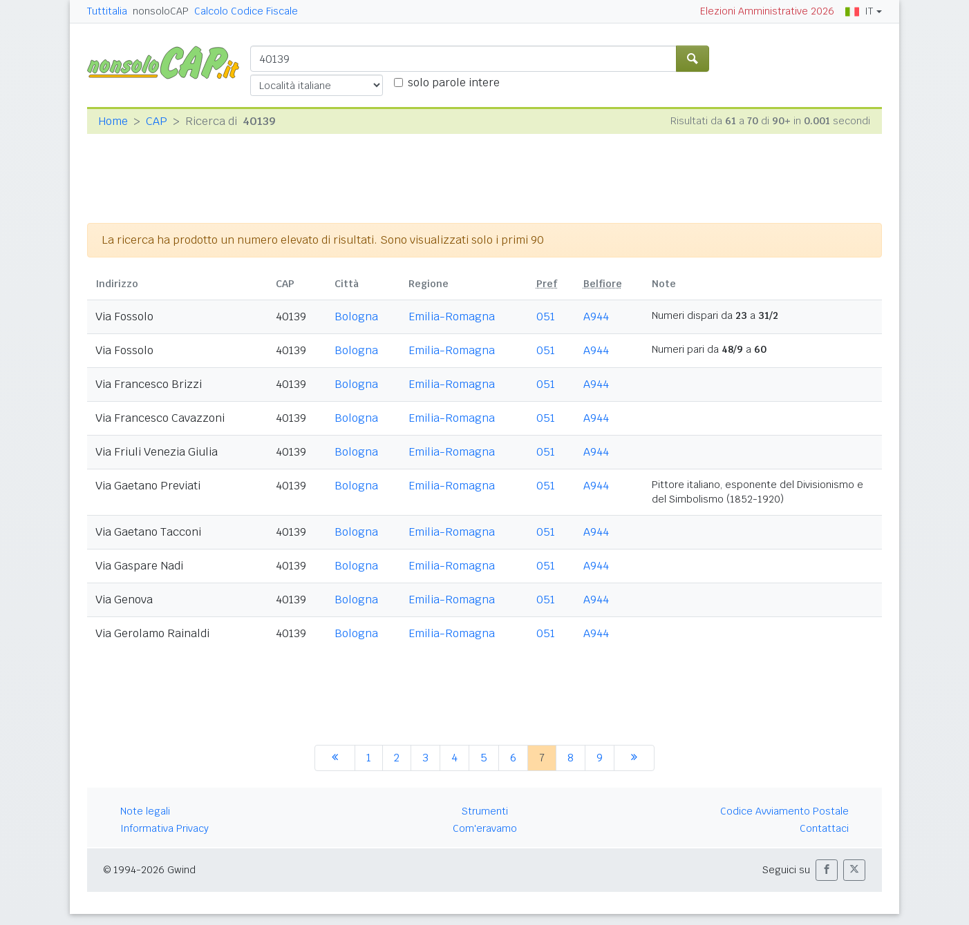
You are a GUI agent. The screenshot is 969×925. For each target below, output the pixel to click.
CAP (156, 121)
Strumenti (485, 811)
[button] (827, 870)
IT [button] (859, 11)
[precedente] (334, 758)
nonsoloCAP (161, 11)
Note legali (145, 811)
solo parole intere (454, 82)
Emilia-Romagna (451, 316)
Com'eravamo (485, 828)
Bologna (356, 316)
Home (113, 121)
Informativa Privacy (164, 828)
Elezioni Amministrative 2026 (767, 11)
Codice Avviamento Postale (784, 811)
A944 (596, 316)
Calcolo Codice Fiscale (246, 11)
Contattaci (824, 828)
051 (545, 316)
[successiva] (634, 758)
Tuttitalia (107, 11)
